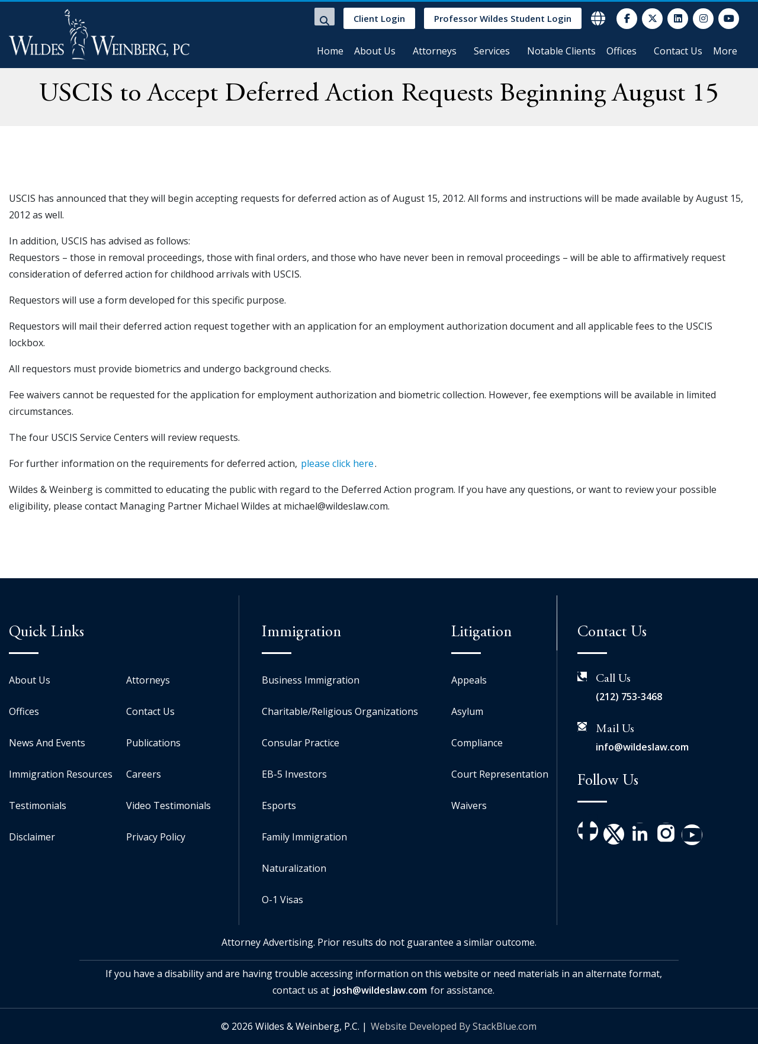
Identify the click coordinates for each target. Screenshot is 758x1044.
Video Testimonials (168, 805)
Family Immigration (304, 836)
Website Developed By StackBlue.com (454, 1026)
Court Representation (499, 774)
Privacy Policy (155, 836)
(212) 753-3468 (629, 696)
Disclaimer (32, 836)
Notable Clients (561, 50)
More (725, 50)
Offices (621, 50)
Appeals (469, 680)
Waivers (469, 805)
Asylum (467, 711)
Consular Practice (300, 742)
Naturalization (294, 868)
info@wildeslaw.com (642, 746)
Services (492, 50)
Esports (279, 805)
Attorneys (435, 50)
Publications (153, 742)
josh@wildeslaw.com (380, 990)
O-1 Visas (282, 899)
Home (330, 50)
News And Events (47, 742)
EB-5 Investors (294, 774)
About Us (375, 50)
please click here (337, 463)
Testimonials (37, 805)
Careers (143, 774)
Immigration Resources (61, 774)
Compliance (477, 742)
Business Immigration (310, 680)
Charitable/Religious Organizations (340, 711)
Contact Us (678, 50)
